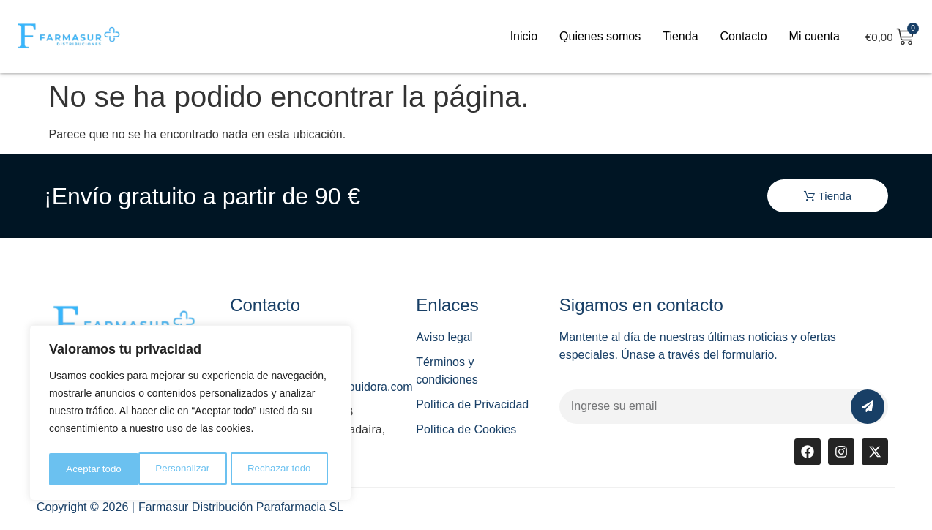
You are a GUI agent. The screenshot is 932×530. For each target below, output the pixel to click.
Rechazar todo (190, 469)
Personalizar (92, 469)
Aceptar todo (287, 469)
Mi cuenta (814, 36)
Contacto (743, 36)
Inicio (523, 36)
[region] (190, 415)
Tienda (680, 36)
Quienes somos (600, 36)
